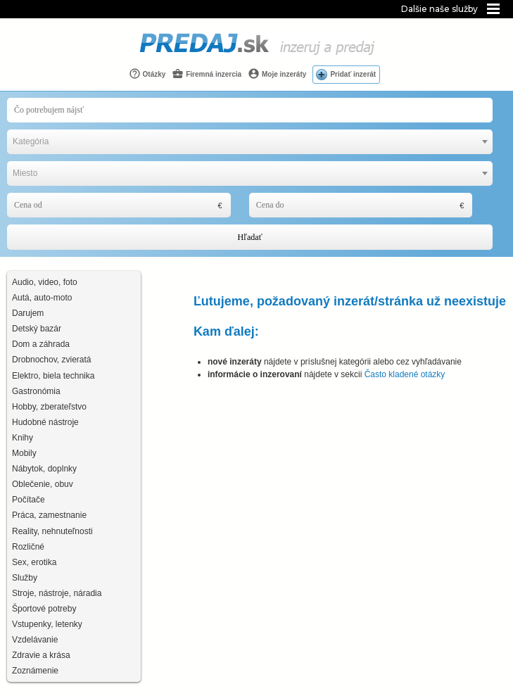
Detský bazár (36, 329)
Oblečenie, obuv (42, 484)
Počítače (28, 500)
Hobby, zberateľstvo (49, 407)
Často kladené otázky (405, 374)
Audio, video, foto (44, 282)
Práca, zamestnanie (49, 515)
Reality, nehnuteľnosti (52, 531)
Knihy (22, 438)
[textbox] (250, 141)
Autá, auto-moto (42, 298)
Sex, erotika (34, 562)
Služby (24, 578)
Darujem (28, 313)
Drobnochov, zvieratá (51, 360)
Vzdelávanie (35, 640)
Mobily (24, 453)
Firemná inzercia (206, 74)
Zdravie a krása (41, 655)
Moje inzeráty (277, 74)
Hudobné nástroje (45, 422)
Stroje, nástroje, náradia (56, 593)
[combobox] (250, 141)
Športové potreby (44, 609)
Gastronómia (36, 391)
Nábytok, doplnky (44, 469)
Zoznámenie (35, 671)
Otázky (147, 74)
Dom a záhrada (41, 344)
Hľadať (249, 237)
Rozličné (28, 547)
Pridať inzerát (353, 74)
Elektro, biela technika (53, 376)
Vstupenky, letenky (47, 624)
